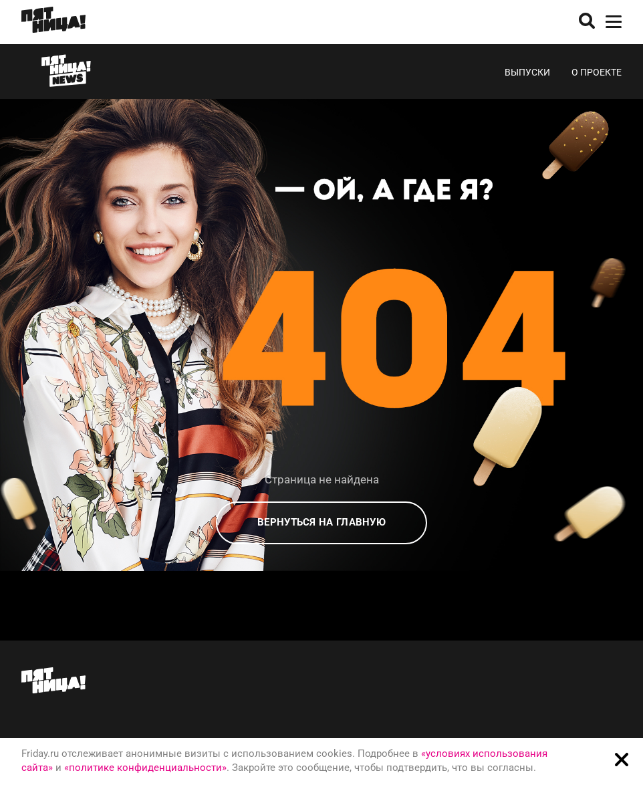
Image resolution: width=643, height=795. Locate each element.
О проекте (596, 72)
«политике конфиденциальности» (145, 768)
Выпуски (527, 72)
